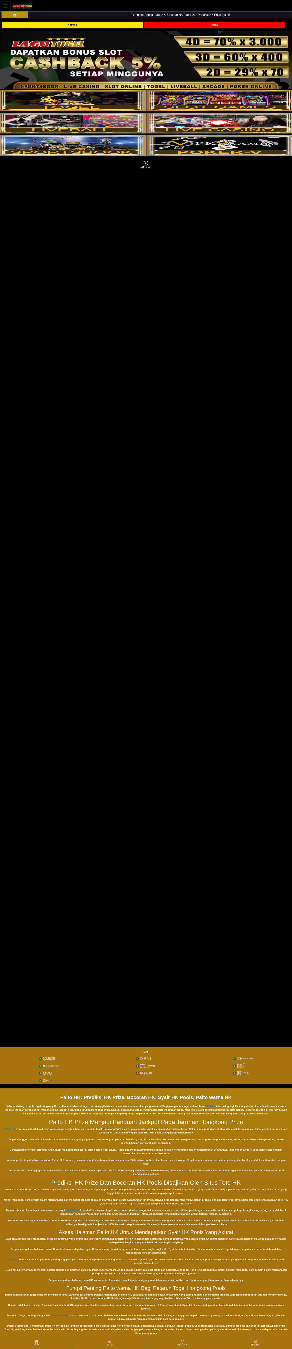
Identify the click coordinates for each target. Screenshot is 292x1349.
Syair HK (12, 1259)
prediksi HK (72, 1210)
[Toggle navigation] (5, 6)
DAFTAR (72, 25)
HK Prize (210, 1106)
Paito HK (10, 1129)
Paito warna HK (60, 1315)
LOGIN (214, 25)
